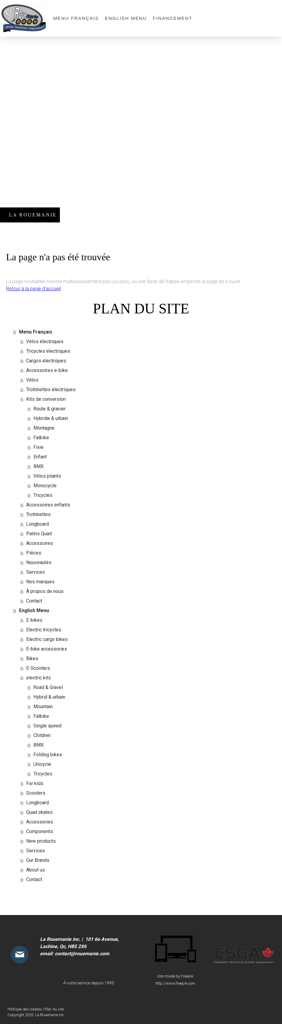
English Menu (126, 18)
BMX (38, 466)
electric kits (38, 678)
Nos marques (40, 581)
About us (35, 870)
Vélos (32, 380)
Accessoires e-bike (47, 370)
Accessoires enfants (48, 505)
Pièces (33, 553)
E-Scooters (38, 668)
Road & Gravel (48, 687)
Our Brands (37, 860)
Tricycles (42, 495)
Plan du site (54, 1009)
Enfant (40, 457)
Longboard (37, 524)
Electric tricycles (43, 630)
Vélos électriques (45, 341)
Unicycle (42, 764)
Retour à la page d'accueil (33, 288)
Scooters (35, 793)
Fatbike (41, 437)
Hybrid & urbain (49, 697)
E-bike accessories (46, 649)
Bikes (32, 658)
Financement (172, 18)
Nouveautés (38, 562)
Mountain (43, 706)
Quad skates (39, 812)
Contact (34, 601)
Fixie (38, 447)
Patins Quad (39, 533)
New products (41, 841)
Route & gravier (49, 409)
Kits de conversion (46, 399)
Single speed (47, 726)
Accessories (39, 822)
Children (42, 735)
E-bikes (34, 620)
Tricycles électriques (48, 351)
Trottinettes (38, 514)
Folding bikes (47, 754)
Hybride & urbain (50, 418)
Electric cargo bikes (47, 639)
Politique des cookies (25, 1009)
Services (35, 572)
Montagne (43, 428)
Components (39, 831)
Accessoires (39, 543)
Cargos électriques (46, 361)
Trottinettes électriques (51, 389)
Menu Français (76, 18)
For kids (34, 783)
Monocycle (45, 485)
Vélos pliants (47, 476)
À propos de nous (45, 591)
